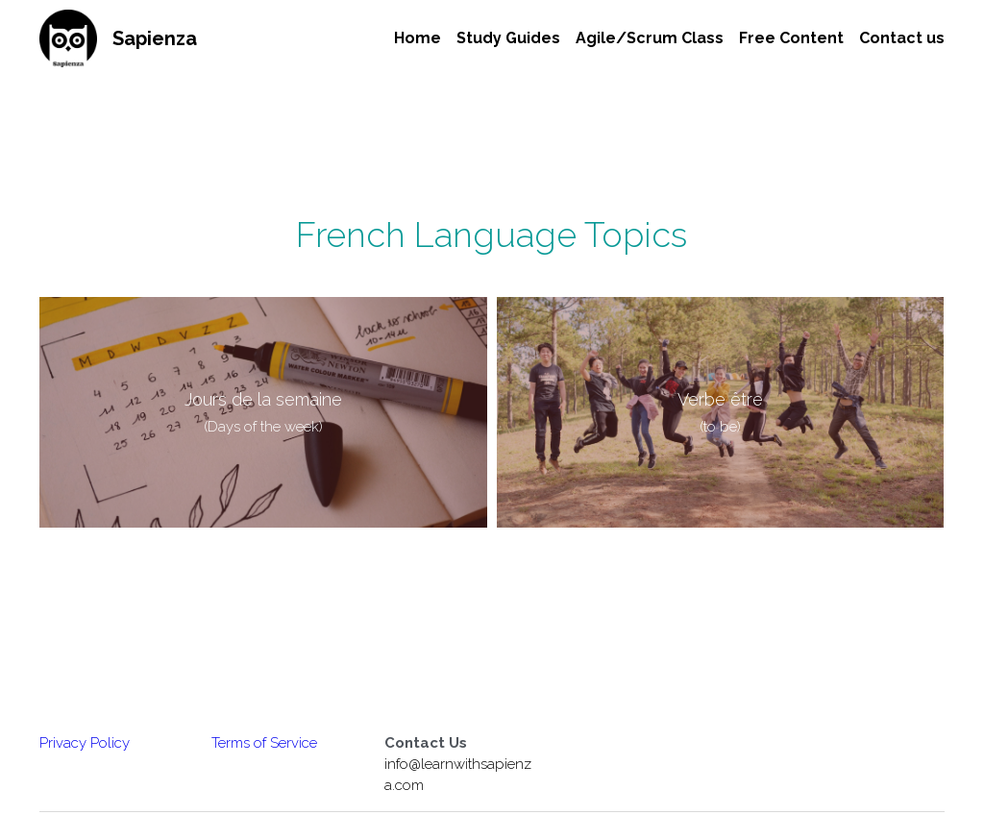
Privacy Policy (84, 743)
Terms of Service (264, 743)
